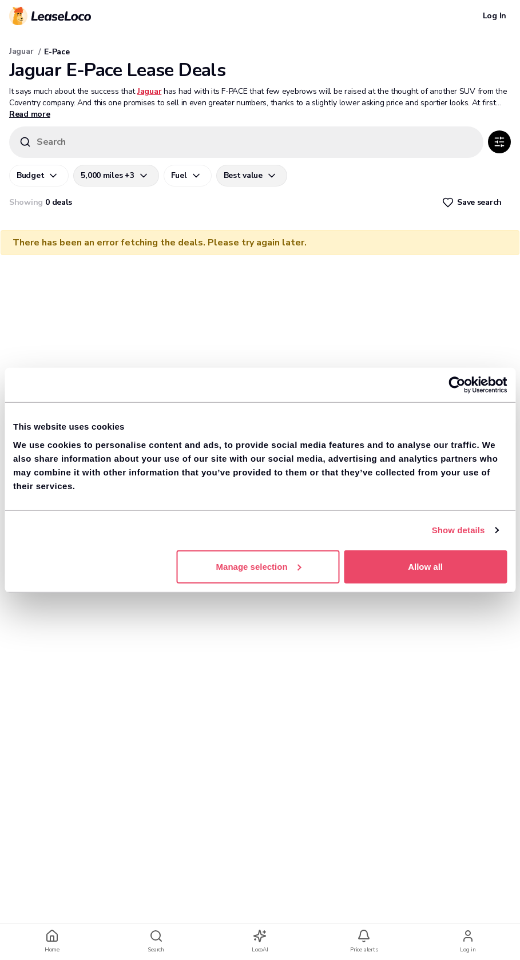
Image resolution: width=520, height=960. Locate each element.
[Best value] (251, 176)
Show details (458, 530)
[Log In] (494, 16)
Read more (29, 114)
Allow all (425, 566)
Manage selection (258, 566)
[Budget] (39, 176)
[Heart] (473, 202)
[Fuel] (188, 176)
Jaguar (21, 51)
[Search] (246, 141)
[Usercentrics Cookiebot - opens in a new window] (457, 385)
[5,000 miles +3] (115, 176)
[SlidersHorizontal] (499, 141)
